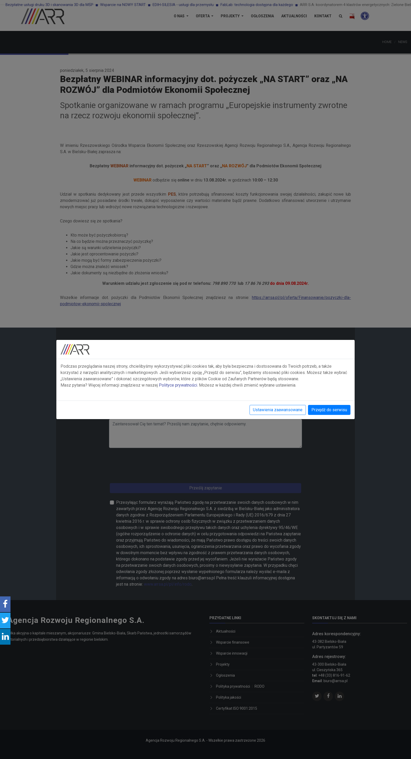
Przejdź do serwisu (329, 409)
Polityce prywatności (178, 385)
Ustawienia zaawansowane (277, 409)
